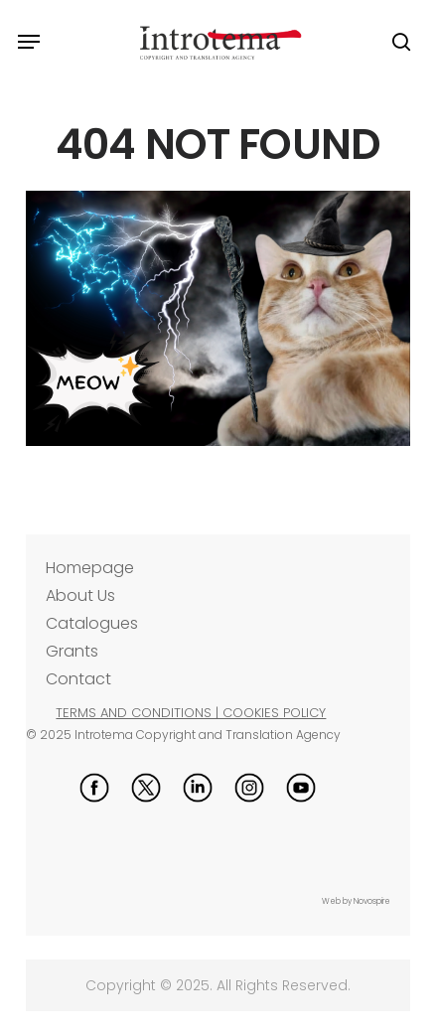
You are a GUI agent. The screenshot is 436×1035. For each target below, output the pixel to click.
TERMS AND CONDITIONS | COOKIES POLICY (191, 712)
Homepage (90, 567)
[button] (29, 42)
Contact (78, 678)
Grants (72, 651)
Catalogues (92, 623)
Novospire (372, 901)
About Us (80, 595)
